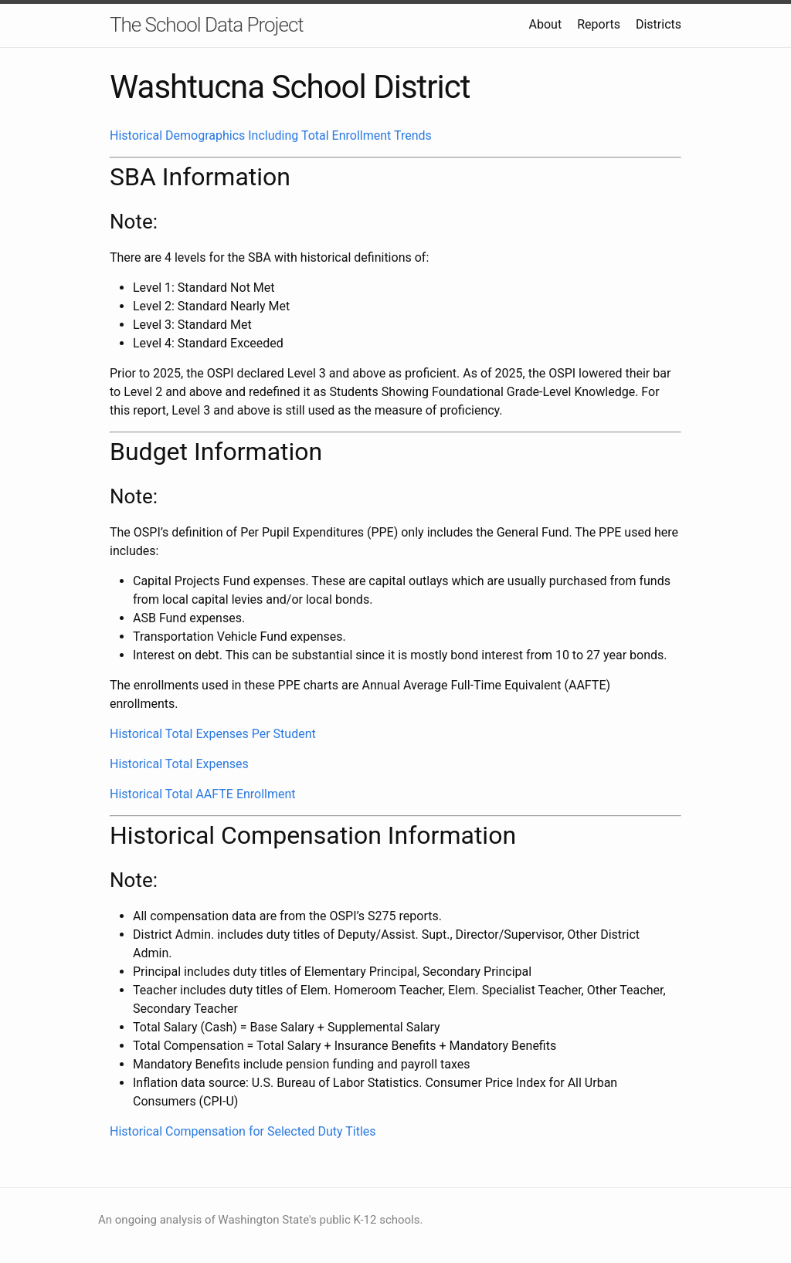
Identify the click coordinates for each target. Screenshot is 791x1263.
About (545, 24)
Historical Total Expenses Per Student (213, 733)
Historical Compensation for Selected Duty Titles (243, 1131)
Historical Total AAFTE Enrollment (203, 794)
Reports (598, 24)
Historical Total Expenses (179, 764)
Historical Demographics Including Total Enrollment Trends (271, 135)
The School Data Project (207, 24)
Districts (658, 24)
